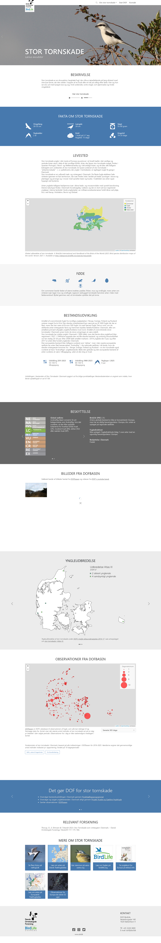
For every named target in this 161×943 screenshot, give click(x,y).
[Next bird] (159, 36)
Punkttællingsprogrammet (93, 846)
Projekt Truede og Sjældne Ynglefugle (106, 849)
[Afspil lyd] (69, 98)
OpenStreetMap (125, 250)
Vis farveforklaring (52, 819)
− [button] (28, 203)
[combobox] (118, 756)
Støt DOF (123, 2)
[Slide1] (54, 484)
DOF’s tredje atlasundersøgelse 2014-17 (89, 665)
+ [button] (28, 200)
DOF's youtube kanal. (100, 505)
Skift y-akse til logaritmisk (35, 819)
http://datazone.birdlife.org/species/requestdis (73, 255)
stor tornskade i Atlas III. (54, 667)
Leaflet (117, 250)
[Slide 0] (79, 857)
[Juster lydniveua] (82, 97)
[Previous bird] (2, 36)
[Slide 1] (81, 857)
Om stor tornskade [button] (107, 2)
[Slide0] (52, 484)
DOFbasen (75, 505)
